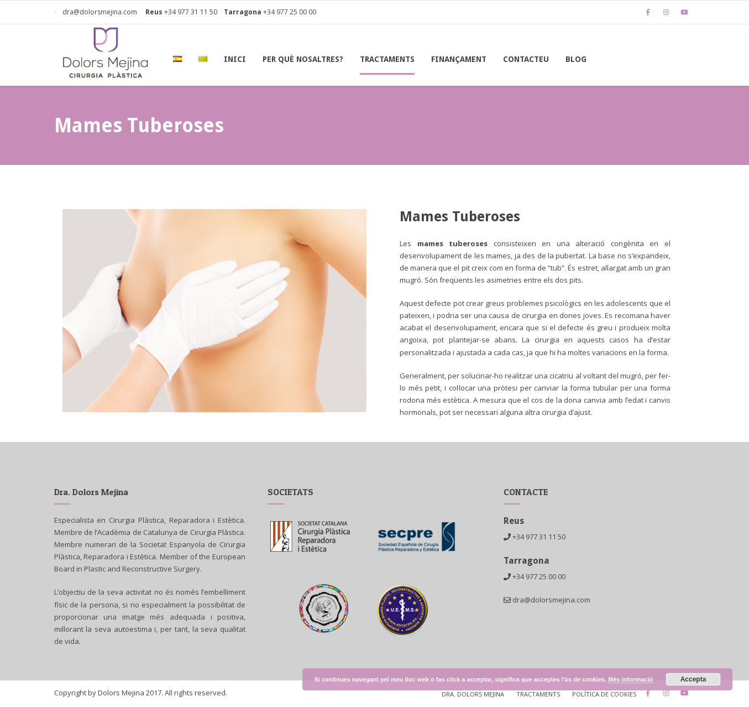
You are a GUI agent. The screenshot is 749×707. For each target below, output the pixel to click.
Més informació (630, 679)
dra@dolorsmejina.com (95, 12)
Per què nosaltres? (303, 59)
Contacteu (526, 59)
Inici (235, 59)
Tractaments (387, 59)
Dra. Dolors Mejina (473, 694)
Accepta (693, 679)
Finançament (458, 59)
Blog (575, 59)
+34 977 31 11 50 (190, 12)
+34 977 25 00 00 (289, 12)
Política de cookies (604, 694)
